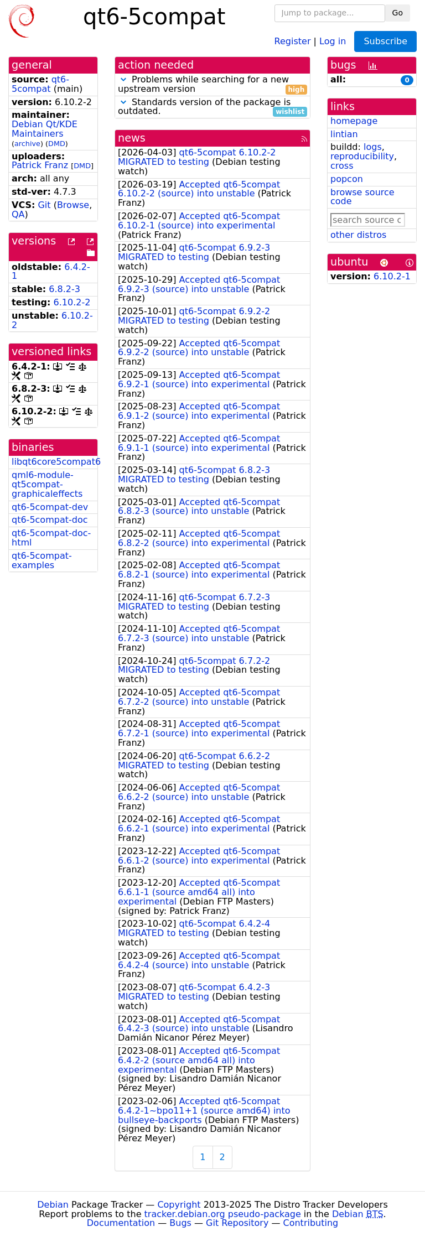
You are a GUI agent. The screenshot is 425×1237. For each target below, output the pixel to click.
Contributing (311, 1223)
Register (292, 40)
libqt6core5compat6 (56, 461)
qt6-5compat (40, 84)
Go (397, 12)
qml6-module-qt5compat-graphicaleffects (47, 484)
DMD (56, 143)
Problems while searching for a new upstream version (212, 84)
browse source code (362, 197)
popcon (346, 179)
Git (44, 205)
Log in (332, 40)
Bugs (180, 1223)
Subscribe (385, 41)
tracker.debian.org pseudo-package (222, 1214)
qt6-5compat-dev (50, 507)
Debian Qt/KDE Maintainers (44, 129)
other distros (358, 235)
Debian (53, 1204)
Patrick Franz (40, 165)
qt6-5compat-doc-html (51, 538)
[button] (123, 79)
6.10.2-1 (392, 276)
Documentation (121, 1223)
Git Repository (237, 1223)
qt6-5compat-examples (42, 560)
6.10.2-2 (72, 302)
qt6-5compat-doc (49, 519)
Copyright (178, 1204)
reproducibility (362, 156)
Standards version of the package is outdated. (212, 107)
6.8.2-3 (64, 289)
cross (341, 165)
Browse (73, 205)
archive (27, 143)
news (132, 138)
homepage (353, 121)
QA (18, 214)
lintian (344, 134)
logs (373, 147)
